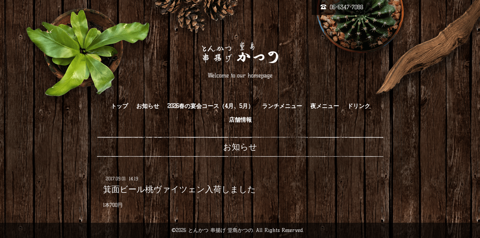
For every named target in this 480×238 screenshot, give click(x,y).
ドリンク (358, 106)
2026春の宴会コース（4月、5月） (210, 106)
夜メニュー (324, 106)
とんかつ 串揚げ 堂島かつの (220, 230)
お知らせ (147, 106)
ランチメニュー (282, 106)
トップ (119, 106)
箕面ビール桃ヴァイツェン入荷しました (179, 189)
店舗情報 (240, 119)
